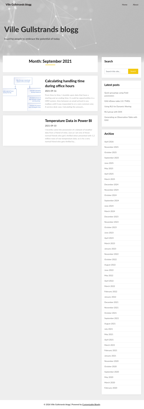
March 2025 (109, 179)
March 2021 (109, 345)
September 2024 (111, 200)
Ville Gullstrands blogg (20, 4)
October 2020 (110, 366)
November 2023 (111, 222)
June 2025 (109, 163)
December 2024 (111, 184)
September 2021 (111, 318)
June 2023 (109, 232)
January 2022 (110, 297)
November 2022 (111, 254)
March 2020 (109, 382)
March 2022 (109, 286)
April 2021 (109, 339)
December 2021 (111, 302)
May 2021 (108, 334)
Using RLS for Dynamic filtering (117, 106)
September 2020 (111, 372)
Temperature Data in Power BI (68, 120)
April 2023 (109, 238)
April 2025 (109, 174)
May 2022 (108, 275)
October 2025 (110, 152)
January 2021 (110, 355)
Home (124, 4)
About (135, 4)
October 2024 (110, 195)
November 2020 (111, 361)
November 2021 (111, 307)
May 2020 (108, 377)
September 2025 (111, 157)
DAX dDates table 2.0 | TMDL (117, 101)
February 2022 (110, 291)
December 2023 (111, 216)
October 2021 (110, 313)
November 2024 (111, 190)
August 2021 (110, 323)
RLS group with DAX (113, 112)
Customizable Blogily (91, 404)
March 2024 (109, 211)
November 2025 (111, 147)
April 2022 (109, 281)
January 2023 (110, 248)
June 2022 (109, 270)
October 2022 (110, 259)
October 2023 (110, 227)
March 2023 (109, 243)
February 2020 (110, 388)
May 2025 (108, 168)
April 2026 (109, 141)
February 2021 (110, 350)
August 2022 (110, 265)
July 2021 (108, 329)
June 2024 (109, 206)
